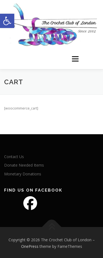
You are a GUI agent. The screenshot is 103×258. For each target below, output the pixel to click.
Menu (74, 57)
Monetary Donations (22, 173)
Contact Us (14, 155)
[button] (7, 21)
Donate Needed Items (24, 164)
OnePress (29, 245)
